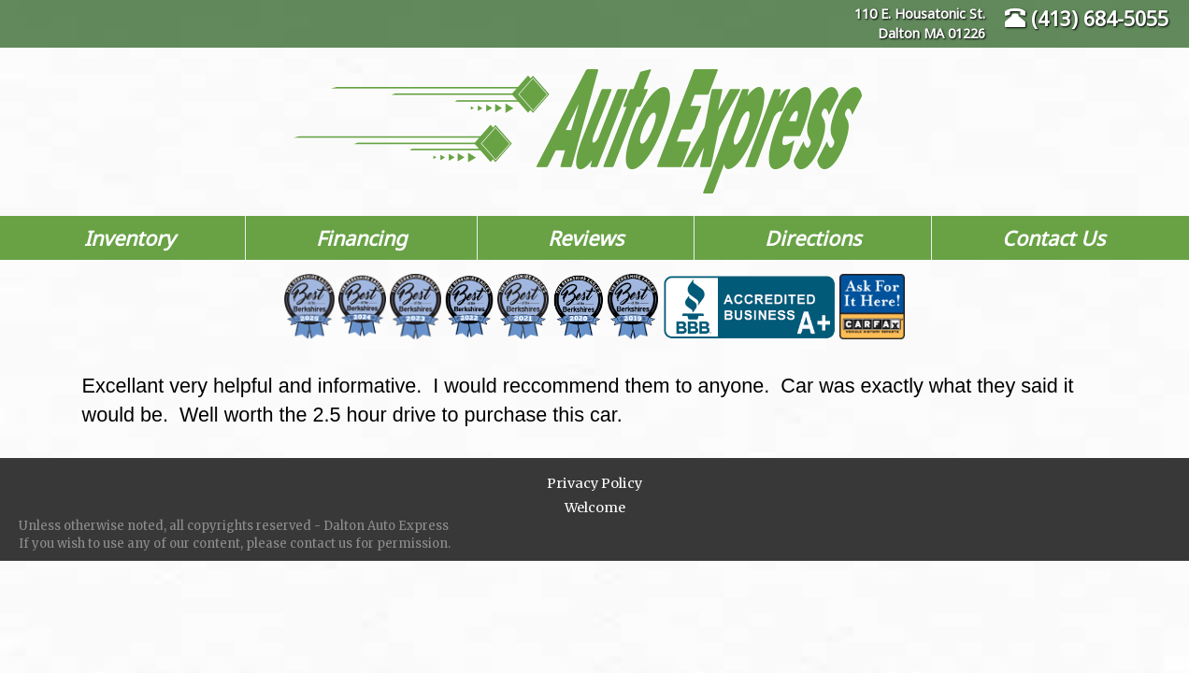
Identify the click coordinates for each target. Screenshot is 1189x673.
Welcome (595, 507)
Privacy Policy (594, 483)
